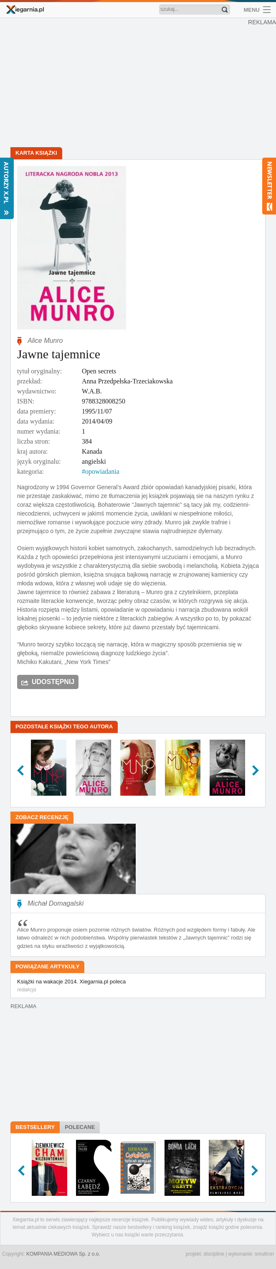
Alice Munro (45, 340)
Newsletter (269, 186)
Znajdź (225, 10)
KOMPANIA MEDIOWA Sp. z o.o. (63, 1254)
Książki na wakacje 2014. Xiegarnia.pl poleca (138, 985)
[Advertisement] (138, 83)
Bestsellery (35, 1127)
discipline (213, 1254)
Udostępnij (53, 681)
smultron (264, 1254)
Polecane (80, 1127)
